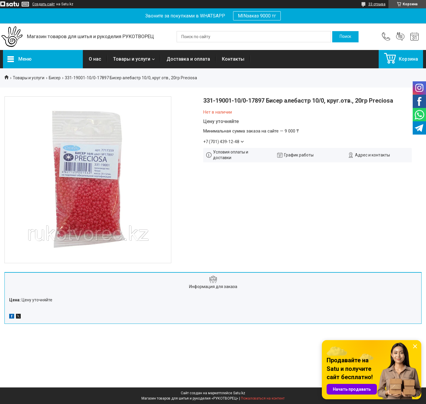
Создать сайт (43, 4)
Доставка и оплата (188, 59)
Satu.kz (239, 393)
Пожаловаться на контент (263, 398)
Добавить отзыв (400, 37)
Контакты (233, 59)
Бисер (55, 77)
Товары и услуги (131, 59)
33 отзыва (376, 4)
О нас (95, 59)
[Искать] (345, 36)
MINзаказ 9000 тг (257, 16)
